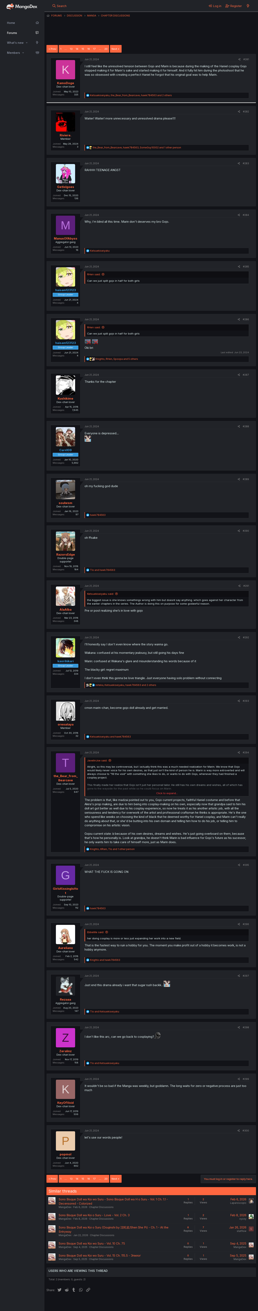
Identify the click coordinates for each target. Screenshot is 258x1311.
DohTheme (218, 1305)
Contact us (99, 1302)
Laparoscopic (238, 1202)
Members (13, 52)
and (102, 569)
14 (77, 48)
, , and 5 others (117, 358)
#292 (246, 637)
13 (71, 48)
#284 (246, 214)
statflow (241, 1230)
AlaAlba (65, 609)
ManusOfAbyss (65, 238)
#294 (246, 752)
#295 (246, 864)
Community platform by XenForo (223, 1302)
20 (106, 48)
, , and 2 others (131, 95)
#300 (246, 1130)
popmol (65, 1154)
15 (83, 48)
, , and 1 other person (137, 147)
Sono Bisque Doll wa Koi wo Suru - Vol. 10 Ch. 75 (92, 1243)
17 (94, 48)
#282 (246, 111)
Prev (53, 48)
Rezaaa (65, 999)
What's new (15, 42)
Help (161, 1302)
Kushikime (65, 398)
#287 (246, 374)
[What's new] (248, 6)
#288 (246, 426)
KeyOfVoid (65, 1103)
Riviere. (65, 135)
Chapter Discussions (101, 1207)
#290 (246, 530)
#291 (246, 585)
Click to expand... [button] (167, 793)
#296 (246, 924)
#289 (246, 479)
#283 (246, 163)
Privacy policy (144, 1302)
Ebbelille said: (95, 932)
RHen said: (93, 274)
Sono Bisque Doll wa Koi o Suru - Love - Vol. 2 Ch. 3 (94, 1215)
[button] (26, 43)
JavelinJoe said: (97, 760)
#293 (246, 700)
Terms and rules (121, 1302)
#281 (246, 59)
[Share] (239, 59)
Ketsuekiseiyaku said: (100, 593)
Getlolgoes (65, 187)
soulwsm (65, 503)
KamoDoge (65, 83)
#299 (246, 1078)
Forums (12, 33)
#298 (246, 1027)
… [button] (65, 48)
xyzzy (242, 1218)
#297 (246, 975)
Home (11, 22)
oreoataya (66, 724)
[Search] (59, 6)
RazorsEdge (65, 554)
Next (114, 48)
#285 (246, 266)
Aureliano (65, 948)
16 (88, 48)
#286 (246, 319)
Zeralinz (65, 1051)
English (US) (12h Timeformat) (67, 1302)
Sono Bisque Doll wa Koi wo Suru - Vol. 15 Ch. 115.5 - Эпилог (100, 1255)
